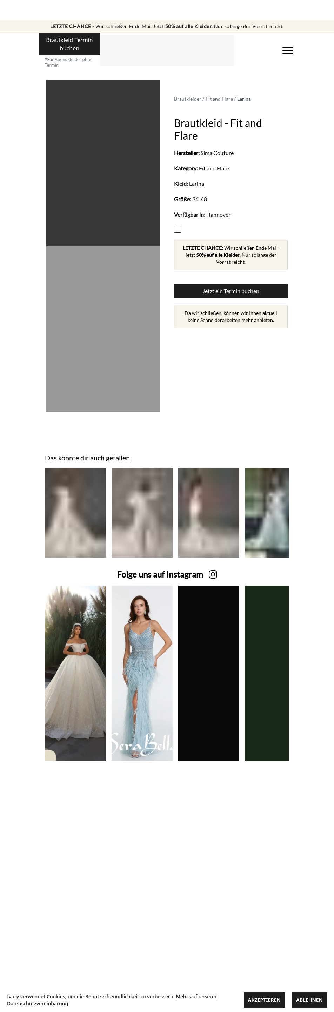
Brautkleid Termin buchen (69, 44)
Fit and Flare (219, 99)
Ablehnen (309, 1000)
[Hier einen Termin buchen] (69, 48)
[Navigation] (288, 50)
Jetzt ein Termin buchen (230, 291)
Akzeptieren (264, 1000)
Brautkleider (187, 99)
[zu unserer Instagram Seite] (160, 574)
